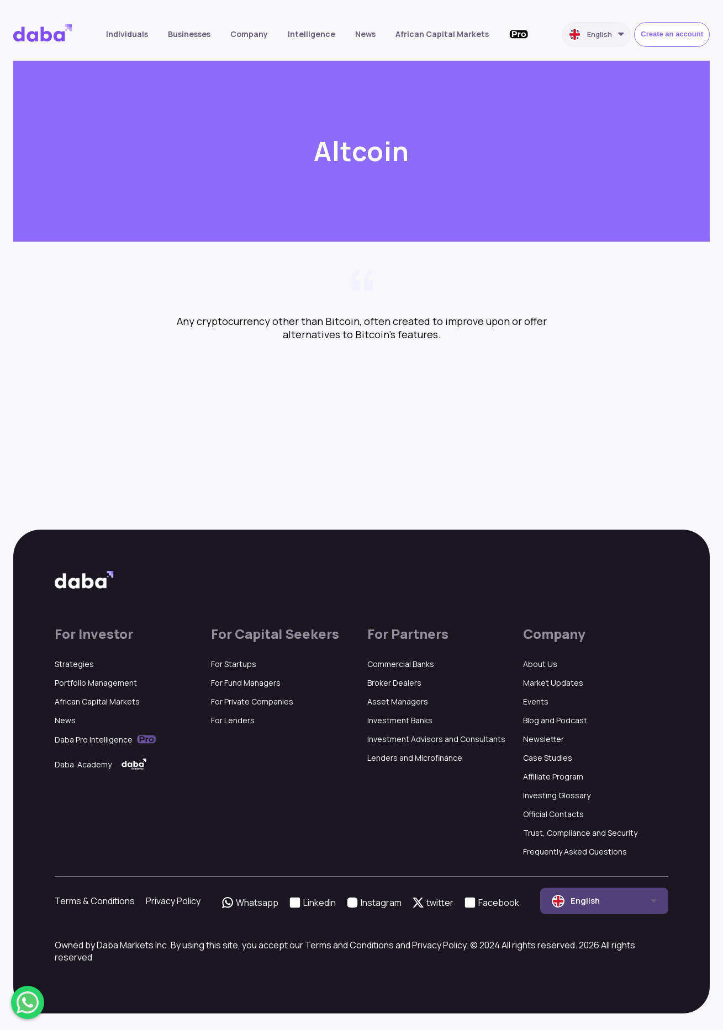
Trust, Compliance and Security (580, 833)
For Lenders (233, 720)
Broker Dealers (394, 682)
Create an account (672, 34)
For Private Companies (252, 701)
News (365, 34)
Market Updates (553, 682)
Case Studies (547, 758)
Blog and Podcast (555, 720)
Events (535, 701)
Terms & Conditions (95, 901)
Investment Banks (399, 720)
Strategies (74, 664)
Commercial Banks (400, 664)
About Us (540, 664)
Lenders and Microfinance (414, 758)
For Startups (233, 664)
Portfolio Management (96, 682)
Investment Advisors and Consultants (436, 739)
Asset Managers (397, 701)
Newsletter (543, 739)
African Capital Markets (442, 34)
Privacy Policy (173, 901)
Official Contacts (553, 814)
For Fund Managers (246, 682)
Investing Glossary (556, 795)
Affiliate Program (553, 776)
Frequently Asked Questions (575, 851)
